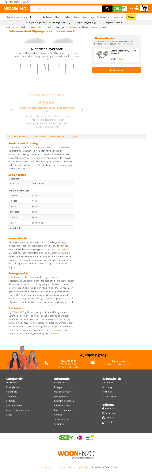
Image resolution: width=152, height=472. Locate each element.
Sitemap (71, 467)
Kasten (76, 17)
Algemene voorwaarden (45, 467)
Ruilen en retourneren (64, 410)
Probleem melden (62, 405)
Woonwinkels (111, 379)
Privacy (62, 467)
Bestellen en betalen (64, 400)
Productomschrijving (18, 136)
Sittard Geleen (109, 396)
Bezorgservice (57, 136)
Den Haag (107, 387)
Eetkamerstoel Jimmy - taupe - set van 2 (121, 51)
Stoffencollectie (61, 419)
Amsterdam (108, 382)
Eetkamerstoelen (14, 405)
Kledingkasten (46, 17)
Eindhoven (107, 391)
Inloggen (58, 387)
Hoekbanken (12, 382)
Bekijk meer (116, 70)
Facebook (109, 408)
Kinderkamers (103, 17)
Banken (33, 17)
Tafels (67, 17)
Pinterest (110, 417)
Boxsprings (11, 391)
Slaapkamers (88, 17)
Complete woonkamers (17, 17)
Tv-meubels (12, 396)
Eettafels (10, 400)
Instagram (110, 413)
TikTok (109, 422)
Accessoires (118, 17)
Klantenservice (61, 382)
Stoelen (58, 17)
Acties (131, 17)
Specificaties (39, 136)
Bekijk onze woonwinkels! (20, 1)
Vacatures (59, 423)
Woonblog (83, 467)
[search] (107, 8)
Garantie (73, 136)
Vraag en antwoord (63, 391)
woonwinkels (63, 249)
